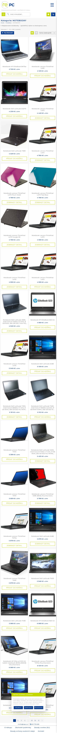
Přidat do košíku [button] (14, 74)
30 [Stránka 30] (35, 720)
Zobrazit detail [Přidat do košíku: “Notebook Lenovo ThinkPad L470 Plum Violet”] (14, 202)
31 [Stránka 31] (38, 720)
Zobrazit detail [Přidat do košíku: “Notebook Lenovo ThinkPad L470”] (42, 118)
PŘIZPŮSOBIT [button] (39, 707)
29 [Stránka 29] (32, 720)
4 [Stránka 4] (24, 720)
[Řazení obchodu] (47, 33)
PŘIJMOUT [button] (18, 707)
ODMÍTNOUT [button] (28, 707)
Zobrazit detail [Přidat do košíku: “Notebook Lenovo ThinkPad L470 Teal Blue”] (42, 202)
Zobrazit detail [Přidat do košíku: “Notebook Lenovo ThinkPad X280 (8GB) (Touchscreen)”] (42, 503)
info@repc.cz (23, 724)
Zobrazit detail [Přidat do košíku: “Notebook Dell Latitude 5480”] (42, 544)
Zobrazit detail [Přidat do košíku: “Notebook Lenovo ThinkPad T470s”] (14, 545)
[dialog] (28, 702)
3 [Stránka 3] (21, 720)
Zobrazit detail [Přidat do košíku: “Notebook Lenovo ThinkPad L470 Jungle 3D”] (14, 245)
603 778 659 (35, 724)
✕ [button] (43, 695)
